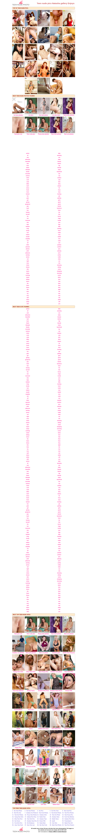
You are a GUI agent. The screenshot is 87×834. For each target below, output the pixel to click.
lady (28, 224)
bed (28, 163)
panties (59, 244)
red (28, 259)
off (27, 242)
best (28, 165)
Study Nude (42, 823)
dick (59, 181)
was (59, 295)
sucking (28, 275)
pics (59, 248)
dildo (27, 183)
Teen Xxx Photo (56, 814)
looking (59, 228)
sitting (59, 267)
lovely (27, 230)
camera (28, 175)
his (27, 216)
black (27, 167)
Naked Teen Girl (69, 823)
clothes (59, 177)
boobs (27, 171)
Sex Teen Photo (18, 810)
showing (59, 265)
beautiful (27, 161)
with (28, 303)
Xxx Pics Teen (55, 810)
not (28, 240)
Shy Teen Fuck (43, 825)
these (27, 287)
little (59, 226)
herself (27, 214)
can (59, 175)
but (59, 173)
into (28, 222)
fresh (27, 190)
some (59, 269)
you (59, 303)
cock (27, 179)
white (27, 301)
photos (27, 248)
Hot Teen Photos (30, 810)
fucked (27, 194)
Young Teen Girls (18, 816)
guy (28, 206)
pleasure (27, 252)
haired (59, 206)
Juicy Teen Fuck (18, 825)
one (59, 242)
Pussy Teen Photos (32, 814)
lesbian (28, 226)
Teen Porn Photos (69, 812)
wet (59, 297)
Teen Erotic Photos (56, 812)
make (59, 232)
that (59, 281)
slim (28, 269)
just (59, 222)
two (59, 293)
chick (27, 177)
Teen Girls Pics (31, 819)
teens (27, 281)
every (27, 187)
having (27, 212)
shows (27, 267)
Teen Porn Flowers (69, 825)
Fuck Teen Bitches (69, 816)
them (27, 285)
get (59, 196)
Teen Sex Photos (18, 814)
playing (59, 250)
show (27, 265)
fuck (59, 192)
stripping (59, 271)
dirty (59, 183)
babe (59, 159)
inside (59, 220)
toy (28, 293)
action (27, 153)
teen (59, 279)
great (59, 204)
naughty (28, 238)
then (59, 285)
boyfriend (59, 171)
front (27, 192)
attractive (27, 159)
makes (27, 234)
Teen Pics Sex (17, 812)
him (59, 214)
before (59, 163)
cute (59, 179)
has (28, 210)
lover (59, 230)
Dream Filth (42, 821)
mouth (27, 236)
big (59, 165)
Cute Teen (54, 823)
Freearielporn (68, 821)
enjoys (59, 185)
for (59, 187)
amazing (59, 155)
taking (27, 279)
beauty (59, 161)
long (28, 228)
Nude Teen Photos (56, 825)
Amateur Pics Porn (69, 819)
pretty (59, 255)
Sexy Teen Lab (31, 825)
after (59, 153)
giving (27, 202)
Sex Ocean (17, 821)
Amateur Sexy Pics (32, 821)
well (28, 297)
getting (59, 198)
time (28, 291)
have (59, 210)
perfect (59, 246)
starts (27, 271)
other (27, 244)
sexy (28, 263)
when (27, 299)
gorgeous (27, 204)
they (59, 287)
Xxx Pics (41, 810)
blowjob (28, 169)
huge (59, 218)
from (59, 190)
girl (28, 200)
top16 (53, 821)
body (59, 169)
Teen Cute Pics (68, 810)
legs (59, 224)
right (28, 261)
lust (28, 232)
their (59, 283)
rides (59, 259)
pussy (27, 257)
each (27, 185)
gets (28, 198)
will (59, 301)
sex (59, 261)
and (28, 157)
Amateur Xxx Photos (31, 812)
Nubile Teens (55, 819)
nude (59, 240)
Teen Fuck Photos (43, 812)
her (59, 212)
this (28, 289)
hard (28, 208)
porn (59, 252)
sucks (59, 275)
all (27, 155)
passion (28, 246)
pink (28, 250)
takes (59, 277)
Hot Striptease (30, 823)
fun (28, 196)
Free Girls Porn (18, 823)
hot (28, 218)
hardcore (59, 208)
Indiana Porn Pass (31, 816)
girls (59, 200)
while (59, 299)
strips (27, 273)
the (28, 283)
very (28, 295)
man (59, 234)
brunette (28, 173)
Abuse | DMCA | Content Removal (57, 831)
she (59, 263)
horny (59, 216)
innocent (27, 220)
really (59, 257)
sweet (27, 277)
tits (59, 291)
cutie (27, 181)
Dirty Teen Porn (18, 819)
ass (59, 157)
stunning (59, 273)
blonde (59, 167)
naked (59, 236)
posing (27, 255)
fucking (59, 194)
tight (59, 289)
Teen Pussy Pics (69, 814)
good (59, 202)
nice (59, 238)
